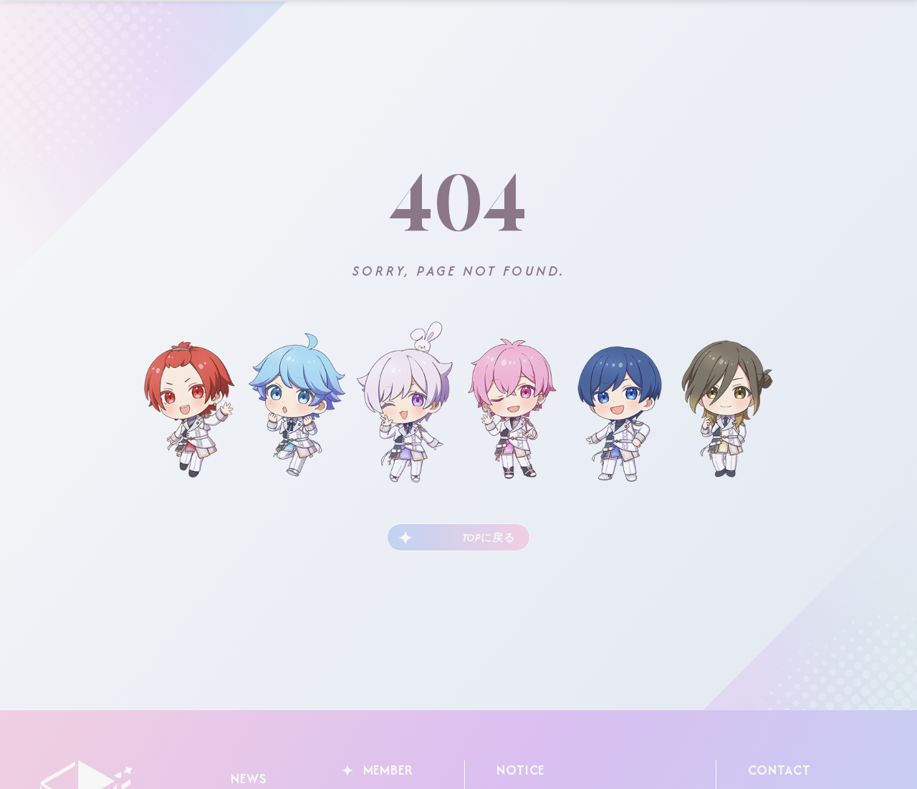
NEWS (245, 774)
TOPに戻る (479, 536)
